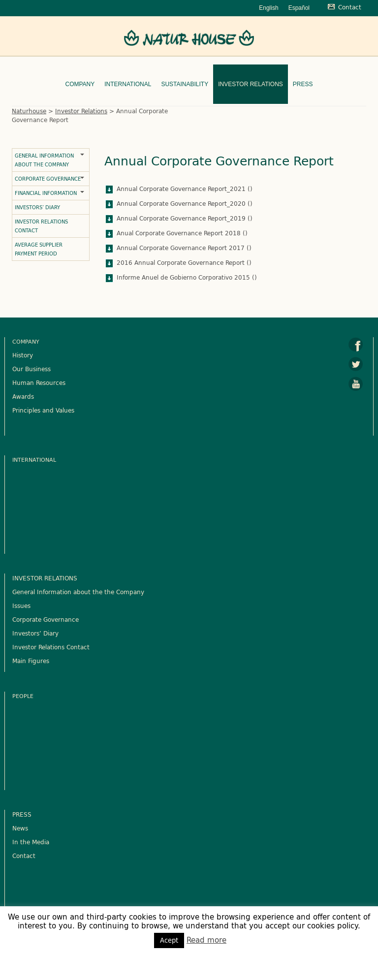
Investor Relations (250, 84)
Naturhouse (29, 110)
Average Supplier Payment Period (39, 249)
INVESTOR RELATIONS (44, 577)
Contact (23, 855)
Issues (21, 605)
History (22, 354)
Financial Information (46, 193)
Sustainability (184, 84)
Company (79, 84)
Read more (206, 940)
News (20, 828)
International (127, 84)
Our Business (31, 368)
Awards (23, 396)
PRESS (22, 814)
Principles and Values (43, 410)
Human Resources (38, 382)
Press (303, 84)
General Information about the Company (44, 160)
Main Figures (30, 660)
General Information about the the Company (78, 591)
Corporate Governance (48, 179)
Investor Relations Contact (41, 226)
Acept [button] (169, 940)
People (22, 696)
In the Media (30, 841)
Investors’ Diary (37, 207)
